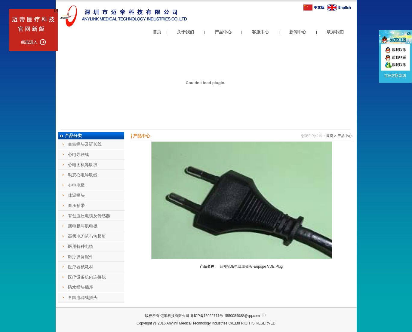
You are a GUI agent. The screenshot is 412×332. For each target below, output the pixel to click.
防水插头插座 (80, 287)
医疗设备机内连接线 (87, 277)
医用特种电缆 (80, 246)
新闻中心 (297, 31)
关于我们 (185, 31)
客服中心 (260, 31)
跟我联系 (395, 50)
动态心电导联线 (82, 174)
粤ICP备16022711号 (206, 316)
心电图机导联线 (82, 164)
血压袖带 (76, 205)
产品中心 (223, 31)
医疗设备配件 (80, 256)
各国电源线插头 (82, 297)
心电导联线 (78, 154)
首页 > (331, 136)
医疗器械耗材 (80, 266)
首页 (157, 31)
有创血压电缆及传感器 (89, 215)
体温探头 (76, 195)
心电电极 (76, 185)
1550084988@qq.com (245, 316)
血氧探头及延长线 (85, 144)
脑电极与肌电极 (82, 226)
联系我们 (335, 31)
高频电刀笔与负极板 (87, 236)
